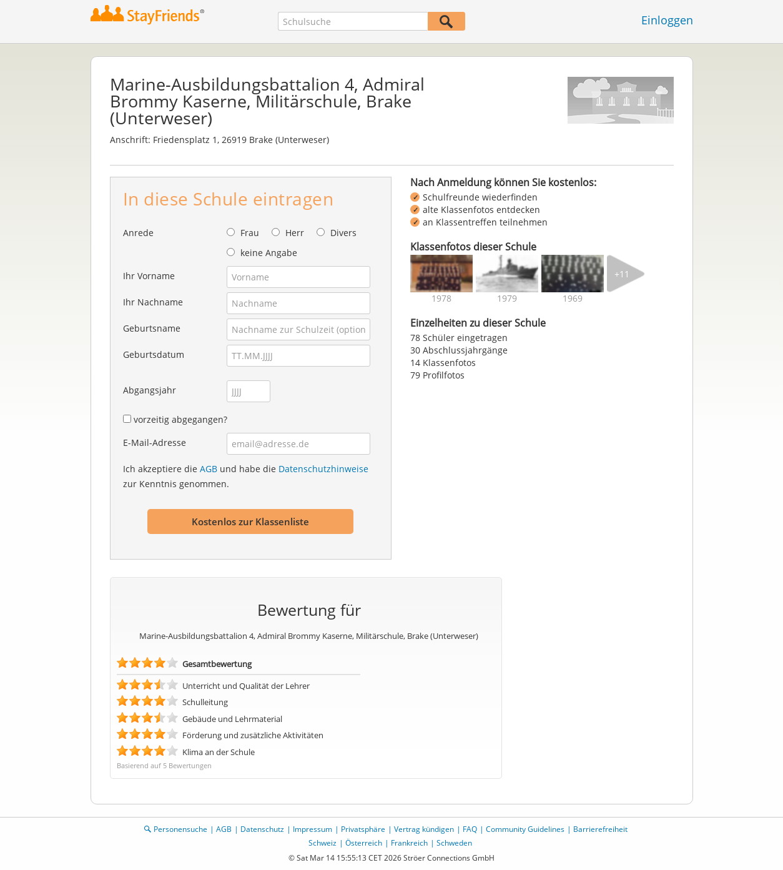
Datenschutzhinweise (323, 469)
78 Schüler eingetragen (459, 338)
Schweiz (322, 843)
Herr (294, 233)
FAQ (470, 829)
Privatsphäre (363, 829)
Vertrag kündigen (424, 829)
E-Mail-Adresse (154, 442)
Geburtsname (151, 328)
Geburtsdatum (153, 354)
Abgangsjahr (149, 390)
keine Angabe (268, 253)
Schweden (454, 843)
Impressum (312, 829)
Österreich (363, 843)
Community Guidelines (525, 829)
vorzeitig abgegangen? (180, 419)
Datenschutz (262, 829)
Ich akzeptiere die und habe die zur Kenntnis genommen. (245, 476)
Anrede (138, 233)
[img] (441, 273)
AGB (208, 469)
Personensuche (180, 829)
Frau (249, 233)
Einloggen (667, 19)
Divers (343, 233)
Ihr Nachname (153, 302)
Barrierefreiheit (600, 829)
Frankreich (409, 843)
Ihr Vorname (149, 276)
